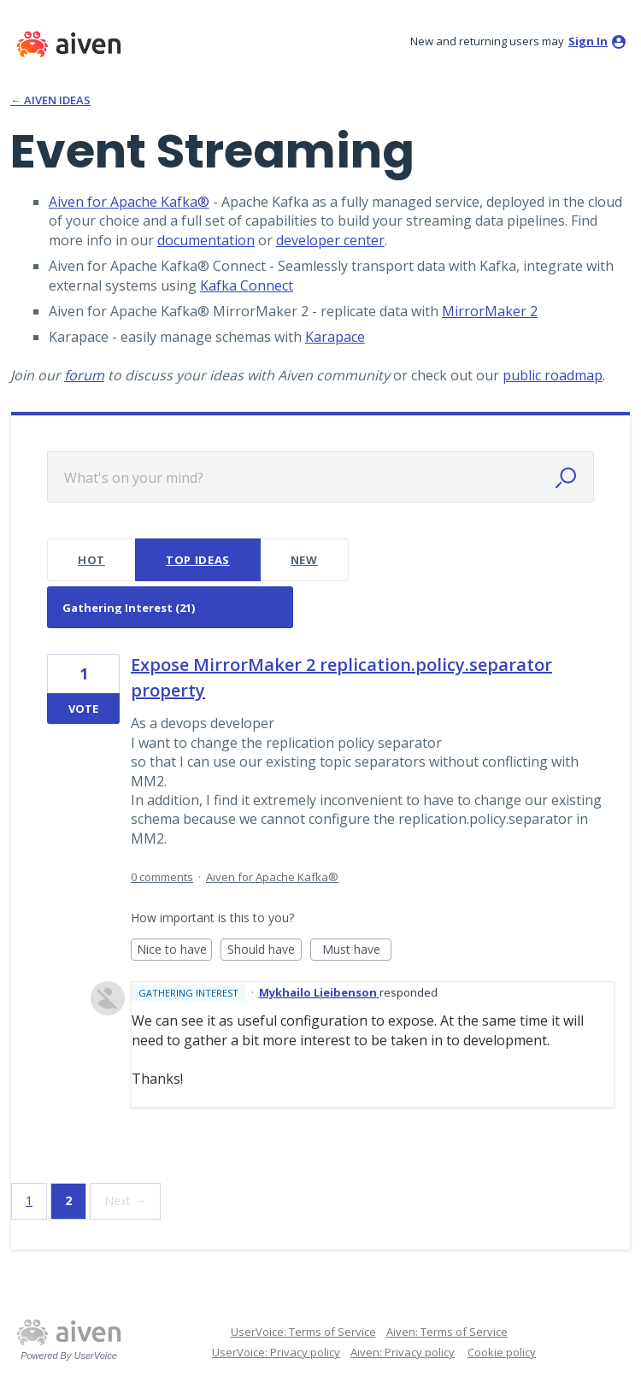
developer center (330, 240)
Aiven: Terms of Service (447, 1331)
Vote (83, 708)
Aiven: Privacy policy (402, 1352)
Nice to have (175, 951)
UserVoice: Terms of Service (303, 1331)
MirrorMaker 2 (490, 311)
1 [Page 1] (29, 1200)
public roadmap (553, 375)
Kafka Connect (246, 285)
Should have (264, 951)
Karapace (335, 336)
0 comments (162, 877)
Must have (357, 951)
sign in (588, 41)
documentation (206, 240)
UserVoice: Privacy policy (276, 1352)
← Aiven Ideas (50, 100)
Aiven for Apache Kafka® (129, 201)
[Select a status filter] (171, 608)
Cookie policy (502, 1352)
